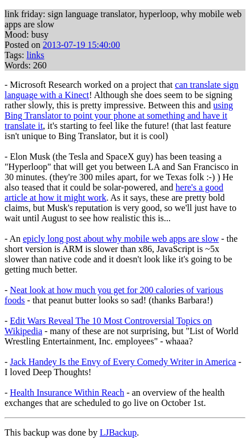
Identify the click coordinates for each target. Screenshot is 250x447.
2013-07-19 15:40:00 (81, 45)
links (35, 55)
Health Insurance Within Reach (67, 392)
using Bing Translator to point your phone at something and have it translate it (119, 115)
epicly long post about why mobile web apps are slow (121, 238)
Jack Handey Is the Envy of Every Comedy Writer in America (123, 362)
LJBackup (118, 432)
